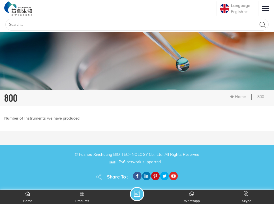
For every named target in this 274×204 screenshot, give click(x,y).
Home (238, 96)
